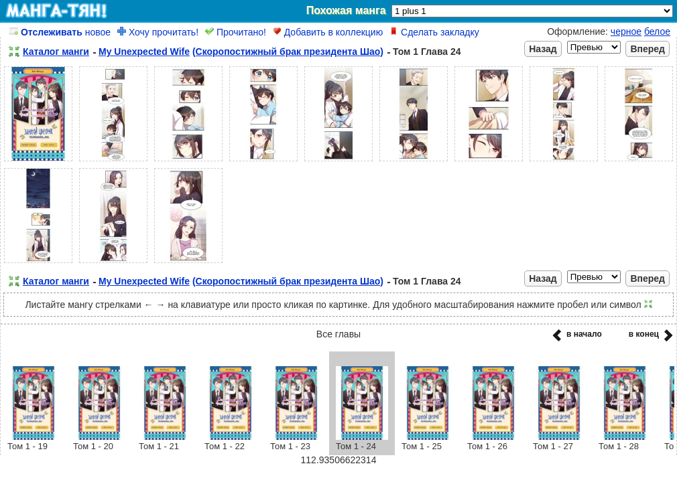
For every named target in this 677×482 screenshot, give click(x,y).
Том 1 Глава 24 (427, 51)
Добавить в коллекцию (328, 32)
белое (657, 31)
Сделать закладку (434, 32)
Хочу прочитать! (157, 32)
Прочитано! (235, 32)
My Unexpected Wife (144, 51)
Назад (543, 49)
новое (60, 32)
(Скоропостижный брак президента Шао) (287, 51)
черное (626, 31)
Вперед (647, 49)
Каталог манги (56, 51)
